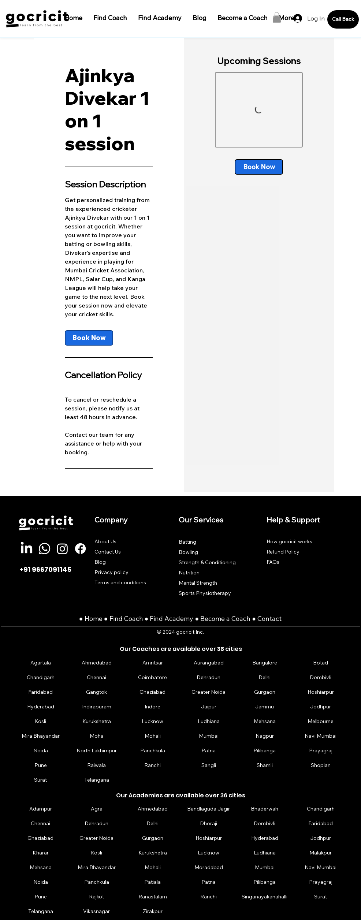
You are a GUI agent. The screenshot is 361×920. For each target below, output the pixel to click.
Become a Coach (225, 618)
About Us (105, 541)
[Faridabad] (41, 692)
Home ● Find (104, 618)
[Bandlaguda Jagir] (209, 808)
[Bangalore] (265, 663)
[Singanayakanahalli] (265, 896)
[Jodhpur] (321, 707)
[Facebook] (80, 548)
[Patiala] (153, 882)
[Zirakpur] (153, 911)
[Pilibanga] (265, 750)
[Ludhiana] (209, 721)
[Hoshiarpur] (321, 692)
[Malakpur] (321, 852)
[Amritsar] (153, 663)
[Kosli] (41, 721)
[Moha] (97, 736)
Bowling (188, 552)
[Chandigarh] (41, 677)
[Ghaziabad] (153, 692)
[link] (89, 338)
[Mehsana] (265, 721)
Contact (269, 618)
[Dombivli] (321, 677)
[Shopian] (321, 765)
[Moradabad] (209, 867)
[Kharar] (41, 852)
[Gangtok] (97, 692)
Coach (134, 618)
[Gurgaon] (265, 692)
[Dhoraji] (209, 823)
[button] (276, 17)
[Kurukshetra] (97, 721)
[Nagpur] (265, 736)
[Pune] (41, 765)
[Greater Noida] (209, 692)
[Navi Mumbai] (321, 736)
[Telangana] (97, 780)
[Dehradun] (209, 677)
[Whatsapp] (44, 548)
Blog (100, 562)
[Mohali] (153, 736)
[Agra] (97, 808)
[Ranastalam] (153, 896)
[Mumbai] (209, 736)
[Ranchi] (153, 765)
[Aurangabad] (209, 663)
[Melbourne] (321, 721)
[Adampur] (41, 808)
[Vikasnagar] (97, 911)
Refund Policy (283, 551)
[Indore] (153, 707)
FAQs (273, 562)
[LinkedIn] (26, 548)
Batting (187, 542)
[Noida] (41, 750)
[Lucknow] (153, 721)
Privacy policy (111, 572)
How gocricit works (289, 541)
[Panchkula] (153, 750)
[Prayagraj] (321, 750)
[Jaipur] (209, 707)
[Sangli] (209, 765)
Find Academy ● (175, 618)
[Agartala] (41, 663)
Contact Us (107, 551)
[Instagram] (62, 548)
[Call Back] (343, 19)
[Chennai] (97, 677)
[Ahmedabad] (97, 663)
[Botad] (321, 663)
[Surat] (41, 780)
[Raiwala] (97, 765)
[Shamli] (265, 765)
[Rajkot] (97, 896)
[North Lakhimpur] (97, 750)
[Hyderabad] (41, 707)
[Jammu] (265, 707)
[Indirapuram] (97, 707)
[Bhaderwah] (265, 808)
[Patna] (209, 750)
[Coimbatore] (153, 677)
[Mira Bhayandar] (41, 736)
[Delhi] (265, 677)
